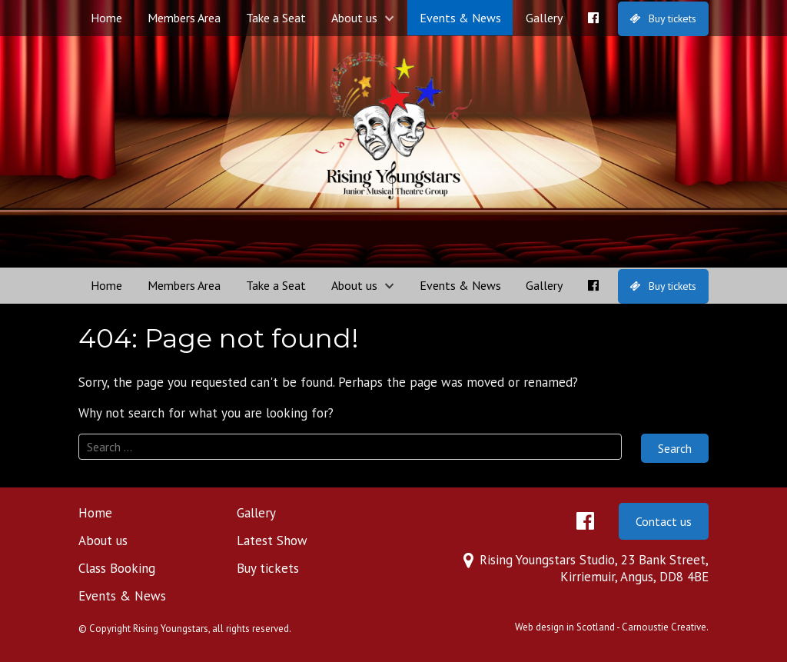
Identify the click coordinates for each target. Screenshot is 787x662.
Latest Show (272, 540)
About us (354, 17)
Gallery (544, 17)
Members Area (184, 17)
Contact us (664, 521)
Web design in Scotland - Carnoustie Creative (610, 627)
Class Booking (116, 568)
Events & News (460, 17)
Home (106, 17)
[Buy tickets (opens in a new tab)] (663, 19)
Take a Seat (276, 17)
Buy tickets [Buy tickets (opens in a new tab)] (268, 568)
